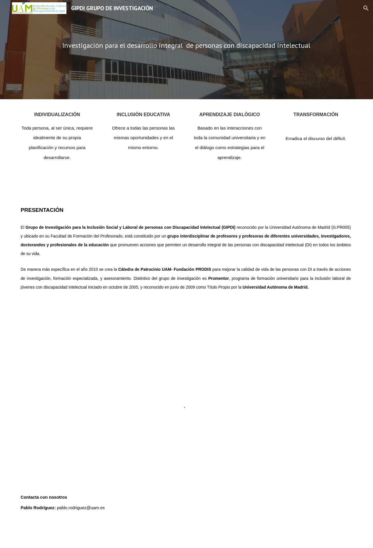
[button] (366, 8)
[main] (186, 49)
